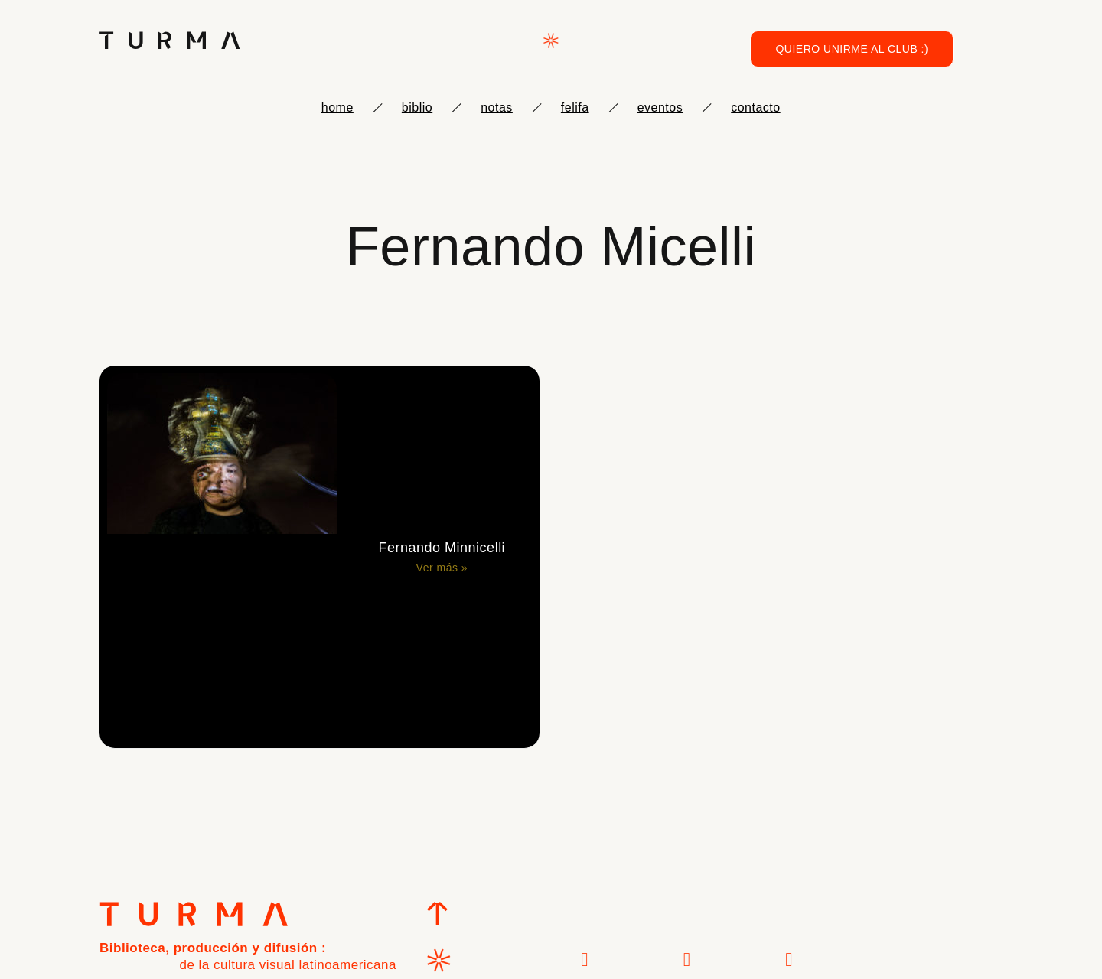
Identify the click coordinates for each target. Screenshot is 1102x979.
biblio (417, 107)
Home (337, 107)
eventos (660, 107)
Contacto (755, 107)
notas (497, 107)
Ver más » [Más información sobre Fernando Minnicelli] (442, 567)
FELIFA (575, 107)
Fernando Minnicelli (442, 547)
